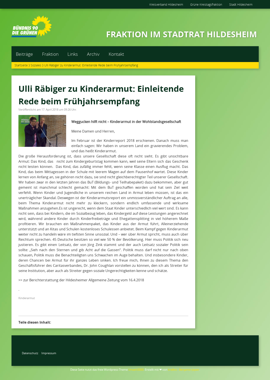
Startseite (21, 65)
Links (72, 54)
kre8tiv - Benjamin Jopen (183, 370)
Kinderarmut (26, 298)
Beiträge (24, 54)
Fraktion (50, 54)
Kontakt (116, 54)
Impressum (48, 353)
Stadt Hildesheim (240, 4)
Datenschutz (30, 353)
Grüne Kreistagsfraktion (206, 4)
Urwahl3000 (136, 370)
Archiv (93, 54)
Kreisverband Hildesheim (166, 4)
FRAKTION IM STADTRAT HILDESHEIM (181, 34)
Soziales (36, 65)
